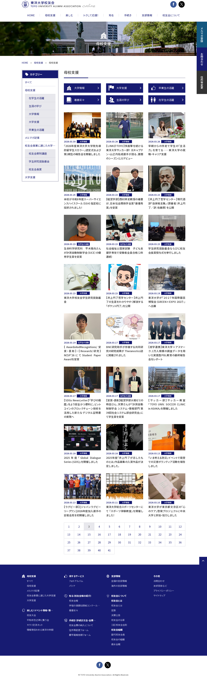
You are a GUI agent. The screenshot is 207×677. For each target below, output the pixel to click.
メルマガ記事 (32, 138)
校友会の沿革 (118, 620)
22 (159, 534)
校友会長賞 (35, 169)
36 (180, 542)
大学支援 (126, 88)
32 (139, 542)
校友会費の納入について (81, 625)
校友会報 (73, 600)
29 (109, 542)
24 (180, 534)
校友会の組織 (118, 639)
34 (159, 542)
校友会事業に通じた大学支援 (40, 145)
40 (99, 550)
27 (89, 542)
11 (170, 526)
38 (78, 550)
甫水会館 (115, 644)
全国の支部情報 (119, 581)
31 (129, 542)
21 (149, 534)
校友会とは (116, 605)
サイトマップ (159, 595)
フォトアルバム (76, 581)
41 (109, 550)
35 (170, 542)
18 (119, 534)
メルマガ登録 (202, 34)
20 (139, 534)
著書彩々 (83, 99)
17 (109, 534)
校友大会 (31, 615)
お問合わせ (158, 581)
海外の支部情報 (119, 586)
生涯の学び (126, 99)
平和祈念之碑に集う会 (38, 620)
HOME (31, 15)
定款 (113, 610)
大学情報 (83, 88)
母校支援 (38, 63)
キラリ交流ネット (35, 625)
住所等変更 (202, 82)
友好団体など (160, 586)
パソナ (72, 586)
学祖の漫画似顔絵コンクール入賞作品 (85, 605)
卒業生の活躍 (168, 88)
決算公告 (115, 615)
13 (68, 534)
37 (68, 550)
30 (119, 542)
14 (78, 534)
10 (159, 526)
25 (68, 542)
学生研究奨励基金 (39, 161)
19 (129, 534)
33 (149, 542)
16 (99, 534)
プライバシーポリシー (163, 590)
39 (89, 550)
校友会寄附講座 (38, 153)
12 (180, 526)
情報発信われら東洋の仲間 (40, 630)
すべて (28, 82)
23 (170, 534)
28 (99, 542)
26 (78, 542)
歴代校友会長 (118, 634)
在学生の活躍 (168, 99)
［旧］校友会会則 (119, 625)
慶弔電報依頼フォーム (80, 635)
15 (89, 534)
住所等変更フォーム (78, 630)
